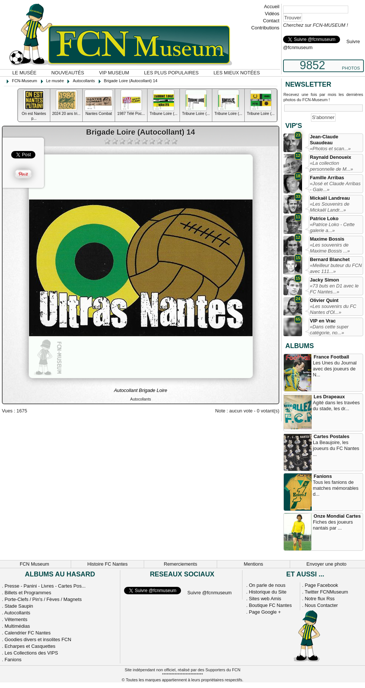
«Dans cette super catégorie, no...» (329, 329)
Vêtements (15, 619)
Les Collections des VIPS (31, 653)
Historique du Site (267, 592)
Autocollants (17, 612)
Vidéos (272, 13)
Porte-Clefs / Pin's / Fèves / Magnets (43, 599)
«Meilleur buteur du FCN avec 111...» (336, 268)
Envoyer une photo (326, 564)
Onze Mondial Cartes (337, 516)
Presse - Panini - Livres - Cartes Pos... (45, 586)
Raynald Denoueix (330, 157)
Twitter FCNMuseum (326, 592)
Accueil (271, 6)
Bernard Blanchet (330, 259)
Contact (271, 20)
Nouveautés (67, 72)
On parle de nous (267, 585)
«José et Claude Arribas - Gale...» (335, 186)
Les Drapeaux (329, 396)
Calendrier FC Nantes (27, 633)
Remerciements (180, 564)
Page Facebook (321, 585)
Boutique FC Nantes (270, 605)
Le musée (24, 72)
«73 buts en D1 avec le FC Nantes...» (334, 289)
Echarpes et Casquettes (29, 646)
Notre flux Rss (319, 598)
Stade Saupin (18, 606)
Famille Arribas (327, 177)
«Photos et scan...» (330, 148)
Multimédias (17, 626)
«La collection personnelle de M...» (331, 166)
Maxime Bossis (327, 239)
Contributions (265, 27)
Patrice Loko (324, 218)
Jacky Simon (324, 280)
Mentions (253, 564)
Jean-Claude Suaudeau (324, 139)
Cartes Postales (331, 436)
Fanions (323, 476)
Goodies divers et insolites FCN (37, 639)
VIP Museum (114, 72)
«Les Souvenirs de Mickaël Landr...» (329, 207)
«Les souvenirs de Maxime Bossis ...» (330, 248)
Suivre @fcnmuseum (209, 592)
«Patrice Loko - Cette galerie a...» (332, 227)
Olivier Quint (324, 300)
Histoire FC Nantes (107, 564)
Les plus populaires (171, 72)
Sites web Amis (265, 598)
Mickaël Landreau (330, 198)
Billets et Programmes (27, 592)
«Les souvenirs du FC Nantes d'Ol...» (333, 309)
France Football (331, 357)
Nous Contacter (321, 605)
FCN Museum (34, 564)
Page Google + (265, 612)
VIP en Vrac (323, 321)
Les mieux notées (236, 72)
